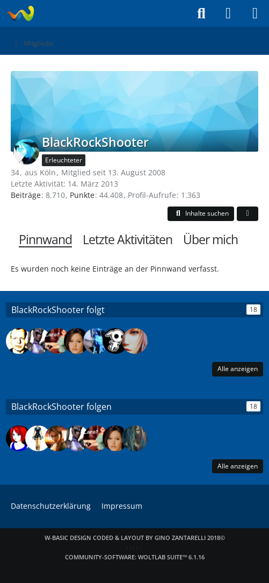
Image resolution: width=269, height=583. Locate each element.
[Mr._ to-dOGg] (96, 341)
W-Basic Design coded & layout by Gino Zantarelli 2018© (135, 538)
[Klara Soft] (57, 438)
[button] (201, 214)
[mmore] (135, 438)
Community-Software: (135, 557)
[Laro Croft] (57, 341)
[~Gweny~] (19, 438)
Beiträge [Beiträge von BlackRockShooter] (26, 195)
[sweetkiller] (77, 341)
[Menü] (255, 13)
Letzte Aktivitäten (127, 239)
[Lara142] (135, 341)
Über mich (210, 239)
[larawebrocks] (38, 438)
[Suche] (201, 13)
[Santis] (115, 341)
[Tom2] (19, 341)
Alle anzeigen (237, 368)
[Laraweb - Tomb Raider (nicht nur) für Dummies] (20, 13)
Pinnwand (45, 239)
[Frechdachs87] (38, 341)
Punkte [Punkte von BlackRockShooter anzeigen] (82, 195)
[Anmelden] (228, 13)
